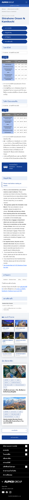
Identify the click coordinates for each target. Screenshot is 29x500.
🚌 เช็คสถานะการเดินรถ (14, 5)
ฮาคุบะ (17, 416)
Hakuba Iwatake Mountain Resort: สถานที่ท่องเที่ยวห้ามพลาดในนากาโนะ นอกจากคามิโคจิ (13, 421)
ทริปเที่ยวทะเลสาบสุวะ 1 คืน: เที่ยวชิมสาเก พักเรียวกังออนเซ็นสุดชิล (14, 390)
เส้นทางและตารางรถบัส (13, 9)
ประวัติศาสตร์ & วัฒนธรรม (15, 382)
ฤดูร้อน (20, 411)
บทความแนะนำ (13, 411)
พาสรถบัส (6, 450)
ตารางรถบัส (5, 57)
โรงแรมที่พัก (6, 454)
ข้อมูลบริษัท (4, 486)
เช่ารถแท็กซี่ (6, 462)
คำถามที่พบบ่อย (7, 475)
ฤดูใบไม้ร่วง (6, 382)
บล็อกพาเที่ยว (7, 458)
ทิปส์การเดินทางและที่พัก (15, 414)
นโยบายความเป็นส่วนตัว (7, 488)
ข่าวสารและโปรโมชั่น (9, 471)
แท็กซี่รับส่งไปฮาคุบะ (9, 466)
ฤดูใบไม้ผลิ (6, 411)
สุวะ (5, 387)
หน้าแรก (4, 9)
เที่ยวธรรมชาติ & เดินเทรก (8, 416)
